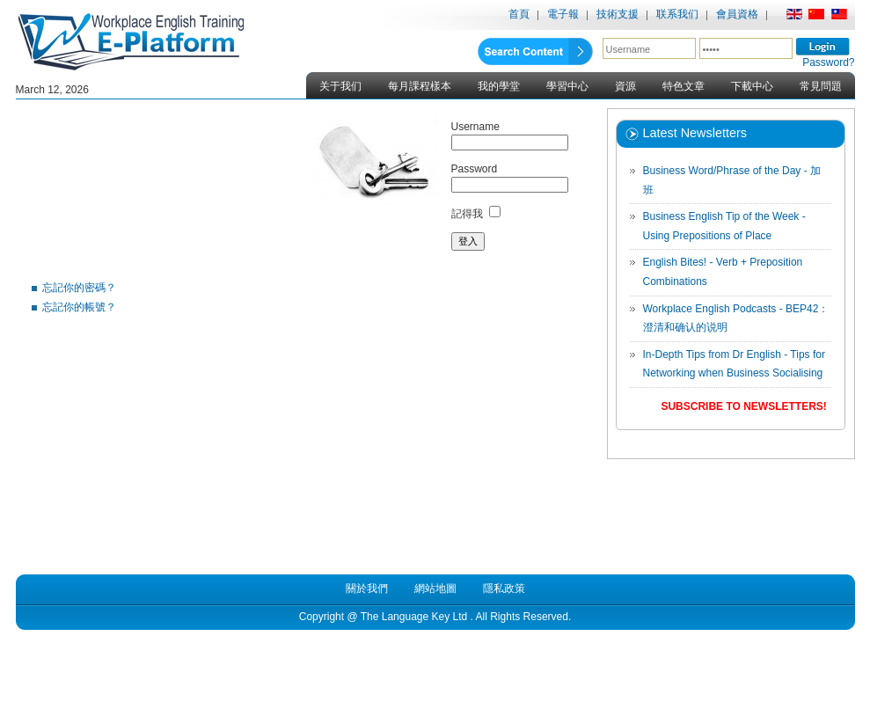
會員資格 (737, 14)
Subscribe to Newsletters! (743, 406)
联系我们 (677, 14)
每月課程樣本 (419, 86)
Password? (828, 62)
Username (475, 127)
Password (474, 169)
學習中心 (567, 86)
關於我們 (367, 588)
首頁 (519, 14)
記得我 (467, 214)
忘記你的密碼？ (79, 287)
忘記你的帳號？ (79, 307)
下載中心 (752, 86)
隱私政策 (504, 588)
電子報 (563, 14)
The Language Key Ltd (414, 616)
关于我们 (340, 86)
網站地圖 (435, 588)
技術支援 (617, 14)
